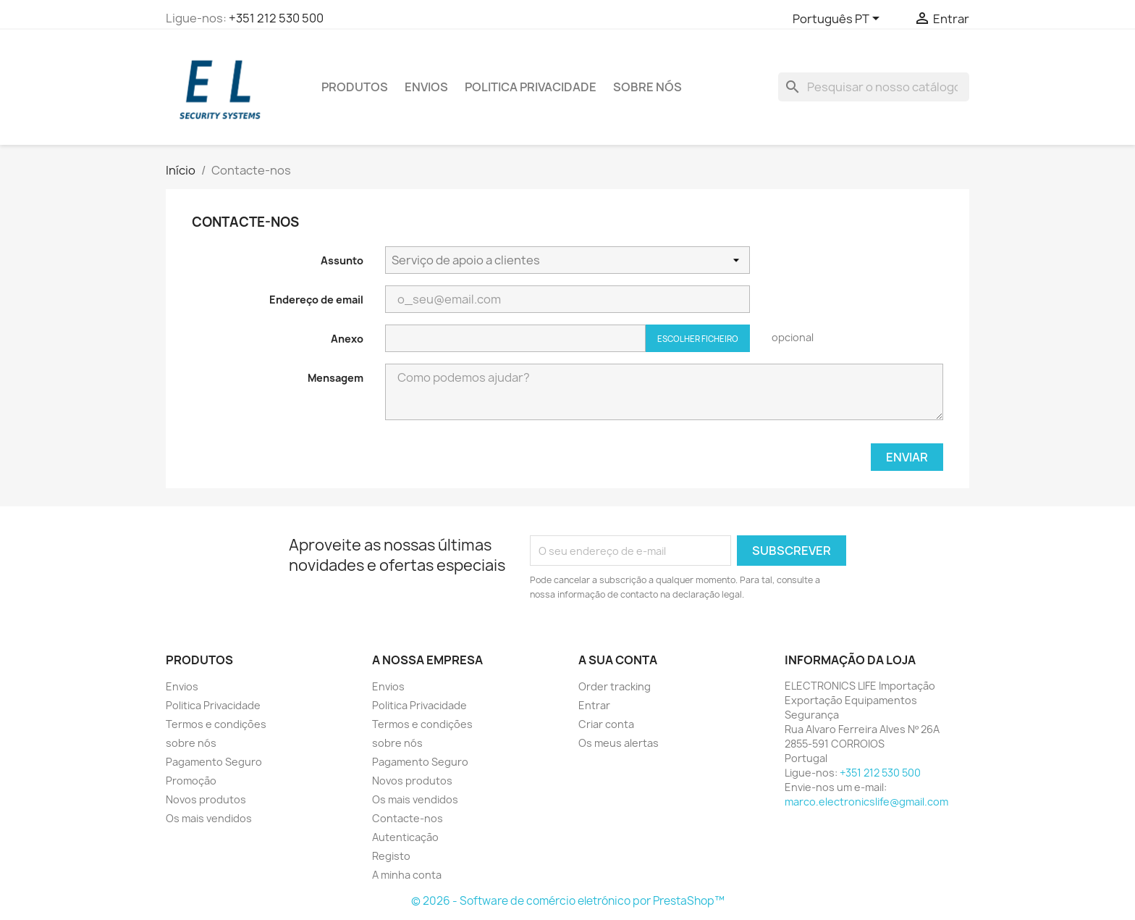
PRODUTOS (354, 87)
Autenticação (405, 837)
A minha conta (407, 875)
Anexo (347, 339)
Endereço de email (316, 299)
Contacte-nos (407, 818)
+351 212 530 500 (276, 18)
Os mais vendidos (209, 818)
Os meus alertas (618, 743)
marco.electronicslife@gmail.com (866, 801)
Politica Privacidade (530, 87)
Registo (391, 856)
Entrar (594, 705)
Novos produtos (206, 799)
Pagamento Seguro (214, 762)
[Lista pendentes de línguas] (839, 19)
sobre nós (647, 87)
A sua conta (617, 660)
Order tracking (614, 686)
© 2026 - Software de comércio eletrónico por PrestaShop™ (568, 900)
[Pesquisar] (873, 86)
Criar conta (606, 724)
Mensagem (335, 378)
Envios (426, 87)
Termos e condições (216, 724)
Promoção (191, 780)
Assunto (342, 260)
